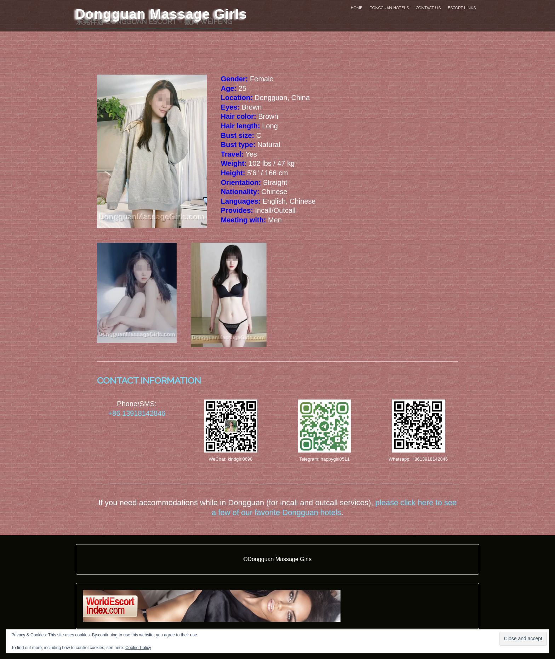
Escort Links (462, 8)
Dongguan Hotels (389, 8)
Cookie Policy (138, 647)
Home (356, 8)
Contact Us (428, 8)
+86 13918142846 (137, 413)
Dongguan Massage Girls (161, 14)
